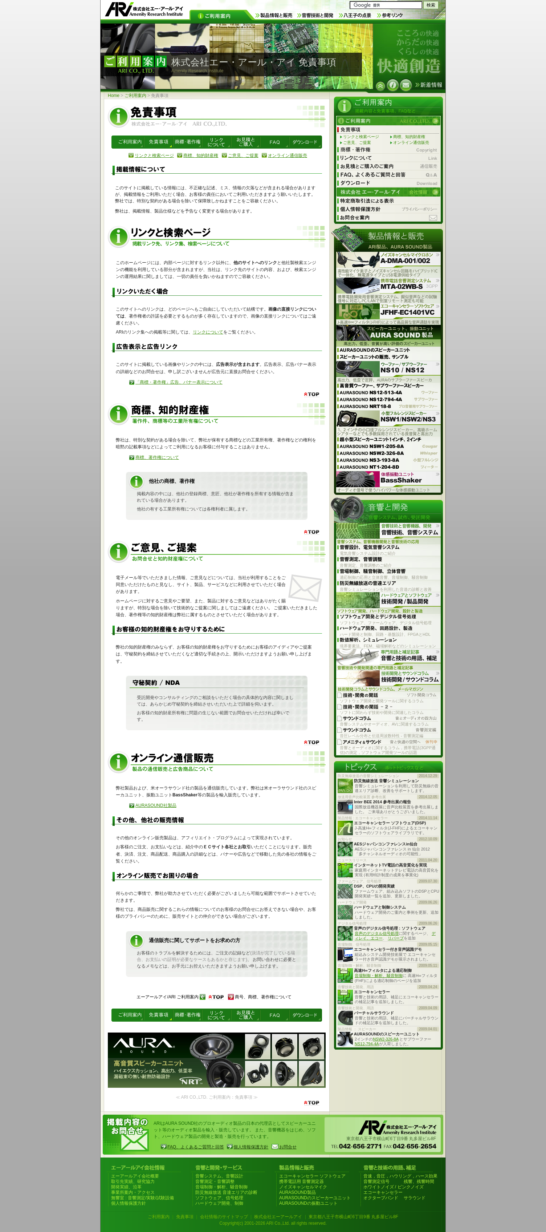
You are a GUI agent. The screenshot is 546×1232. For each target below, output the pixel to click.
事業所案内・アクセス (133, 1192)
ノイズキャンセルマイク (303, 1186)
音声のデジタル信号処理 (377, 933)
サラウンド (414, 1197)
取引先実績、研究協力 (133, 1181)
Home (113, 95)
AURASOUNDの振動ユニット (308, 1203)
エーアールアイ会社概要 (135, 1176)
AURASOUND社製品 (155, 805)
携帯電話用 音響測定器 (301, 1181)
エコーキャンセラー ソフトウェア (312, 1176)
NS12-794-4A (367, 1044)
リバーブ (396, 938)
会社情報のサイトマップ (224, 1216)
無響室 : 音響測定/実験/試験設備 (142, 1197)
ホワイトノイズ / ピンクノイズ (393, 1186)
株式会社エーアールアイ (278, 1216)
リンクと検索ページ (154, 155)
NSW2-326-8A (385, 1039)
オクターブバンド (380, 1197)
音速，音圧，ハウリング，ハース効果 (400, 1176)
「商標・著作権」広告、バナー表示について (179, 382)
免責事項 (184, 1216)
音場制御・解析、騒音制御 (379, 975)
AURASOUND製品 (297, 1192)
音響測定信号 (376, 1181)
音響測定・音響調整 (215, 1181)
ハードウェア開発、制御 (219, 1203)
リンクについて (208, 332)
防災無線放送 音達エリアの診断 (226, 1192)
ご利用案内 (135, 95)
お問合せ (288, 1147)
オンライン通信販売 (287, 155)
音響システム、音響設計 (219, 1176)
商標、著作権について (157, 457)
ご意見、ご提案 (243, 155)
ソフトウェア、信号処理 (219, 1197)
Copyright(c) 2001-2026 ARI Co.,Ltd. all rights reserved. (272, 1223)
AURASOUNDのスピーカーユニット (315, 1197)
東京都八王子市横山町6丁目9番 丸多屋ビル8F (353, 1216)
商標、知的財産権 (200, 155)
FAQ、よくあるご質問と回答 (195, 1147)
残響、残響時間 (419, 1181)
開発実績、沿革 (126, 1186)
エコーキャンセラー (383, 1192)
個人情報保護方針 (250, 1147)
